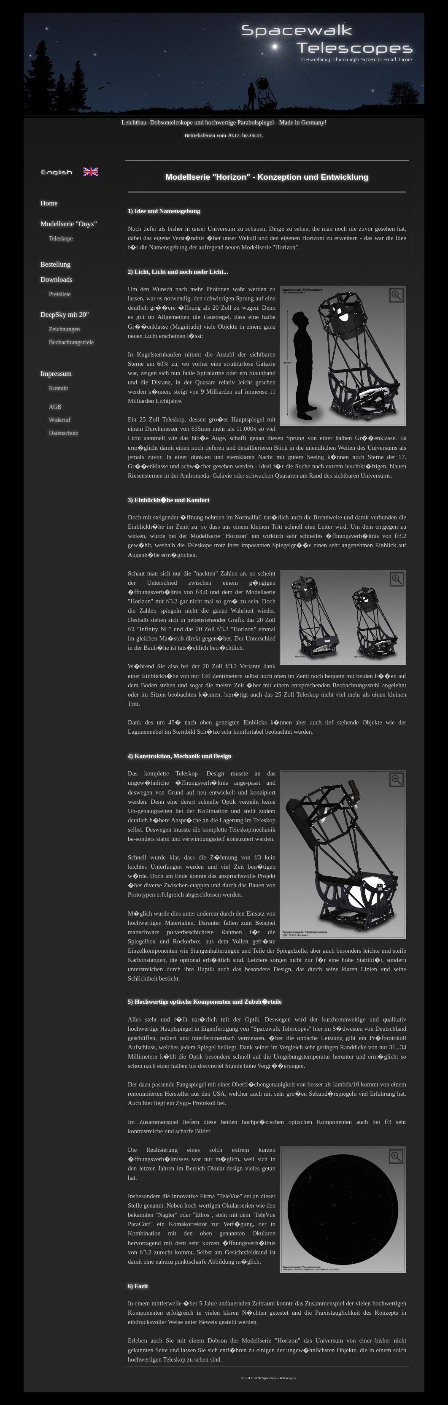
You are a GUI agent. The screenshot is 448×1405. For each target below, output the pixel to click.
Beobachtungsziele (71, 342)
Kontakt (58, 388)
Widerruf (59, 419)
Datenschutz (63, 433)
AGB (55, 406)
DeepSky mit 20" (64, 315)
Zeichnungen (64, 329)
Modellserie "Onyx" (68, 224)
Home (49, 203)
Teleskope (61, 238)
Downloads (56, 280)
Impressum (56, 374)
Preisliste (60, 294)
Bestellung (55, 264)
